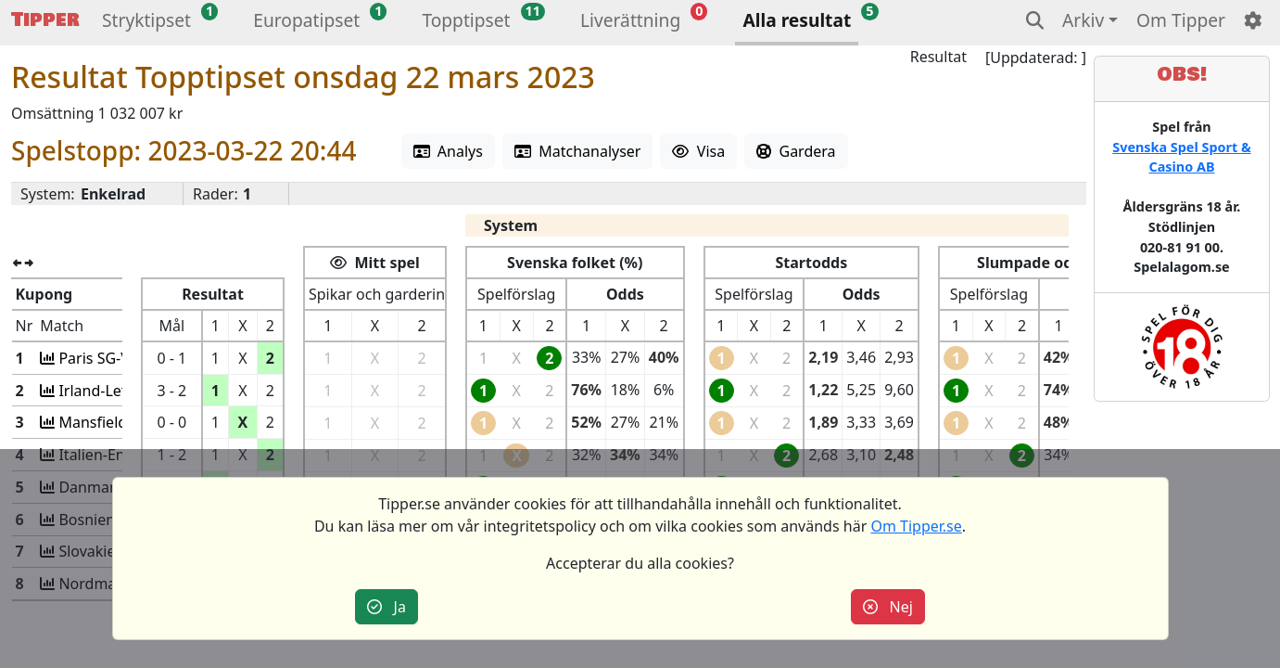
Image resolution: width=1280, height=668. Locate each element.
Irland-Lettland (107, 390)
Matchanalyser (577, 151)
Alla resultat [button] (796, 19)
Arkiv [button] (1083, 19)
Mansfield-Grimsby (121, 422)
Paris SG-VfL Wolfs (118, 358)
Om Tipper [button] (1180, 19)
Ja (386, 607)
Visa (698, 151)
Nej (888, 607)
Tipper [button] (45, 20)
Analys (448, 151)
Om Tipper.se (915, 526)
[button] (146, 22)
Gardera (795, 151)
